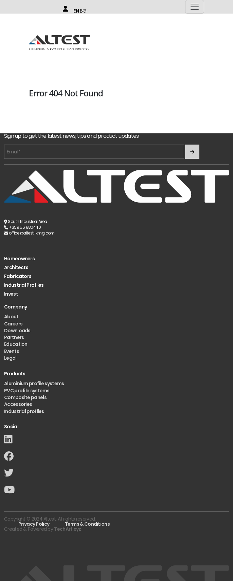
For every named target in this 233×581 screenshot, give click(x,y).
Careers (13, 323)
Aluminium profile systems (34, 383)
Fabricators (17, 276)
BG (83, 10)
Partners (14, 337)
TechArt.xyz (67, 529)
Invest (11, 294)
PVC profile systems (27, 390)
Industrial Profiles (24, 285)
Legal (10, 358)
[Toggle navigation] (194, 7)
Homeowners (19, 258)
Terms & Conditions (87, 524)
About (11, 316)
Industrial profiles (24, 411)
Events (11, 351)
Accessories (18, 404)
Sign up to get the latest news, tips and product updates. (71, 136)
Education (16, 344)
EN (76, 10)
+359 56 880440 (25, 227)
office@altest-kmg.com (31, 233)
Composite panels (25, 397)
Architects (16, 267)
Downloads (17, 330)
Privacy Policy (33, 524)
